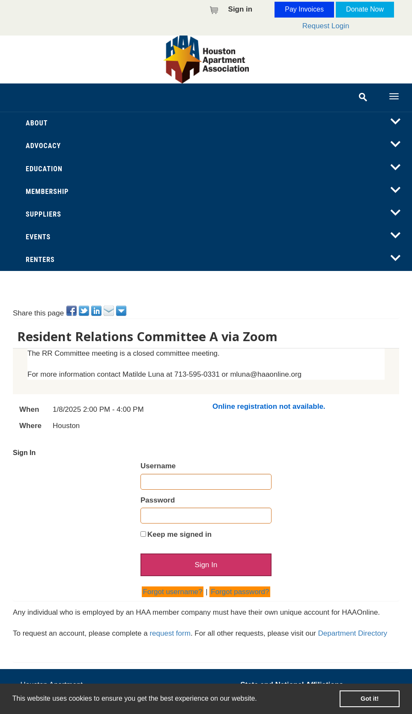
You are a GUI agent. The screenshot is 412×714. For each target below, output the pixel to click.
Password (157, 500)
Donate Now (365, 9)
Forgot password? (240, 592)
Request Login (325, 26)
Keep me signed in (179, 534)
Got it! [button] (370, 698)
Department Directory (353, 633)
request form (169, 633)
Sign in (240, 9)
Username (158, 466)
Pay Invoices (304, 9)
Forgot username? (173, 592)
